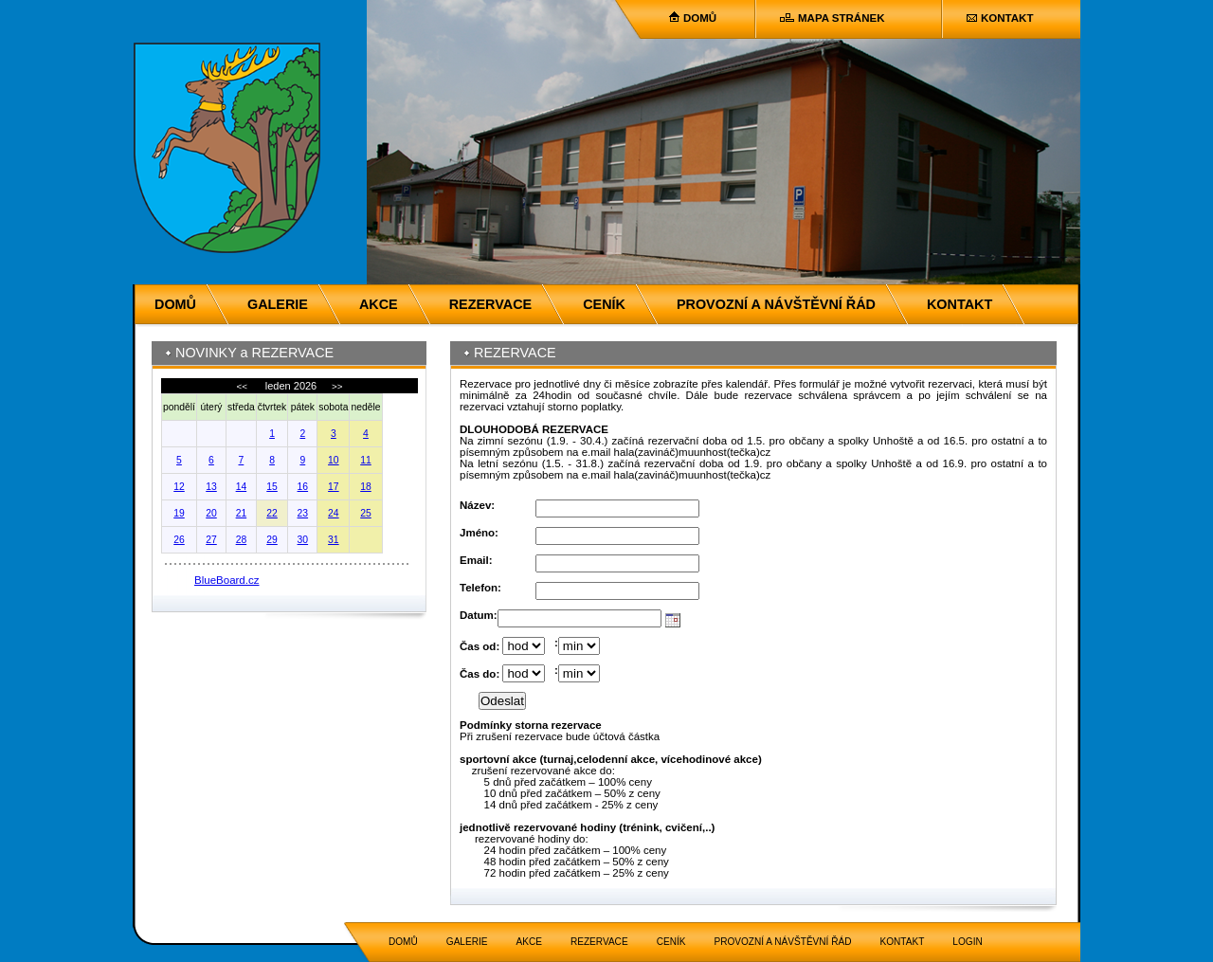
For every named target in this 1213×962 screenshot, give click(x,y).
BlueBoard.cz (227, 580)
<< (242, 386)
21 (241, 513)
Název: (477, 505)
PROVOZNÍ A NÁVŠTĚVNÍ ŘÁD (776, 304)
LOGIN (967, 941)
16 (303, 486)
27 (211, 540)
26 (179, 540)
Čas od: (479, 646)
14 (241, 486)
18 (365, 486)
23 (303, 513)
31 (333, 540)
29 (272, 540)
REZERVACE (490, 304)
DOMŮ (699, 18)
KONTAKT (1007, 18)
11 (365, 460)
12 (179, 486)
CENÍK (604, 304)
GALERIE (277, 304)
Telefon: (480, 587)
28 (241, 540)
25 (365, 513)
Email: (476, 560)
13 (211, 486)
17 (333, 486)
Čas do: (479, 674)
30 (303, 540)
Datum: (479, 615)
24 (333, 513)
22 (272, 513)
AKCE (378, 304)
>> (335, 386)
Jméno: (479, 532)
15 (272, 486)
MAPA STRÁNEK (841, 18)
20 (211, 513)
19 (179, 513)
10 (333, 460)
